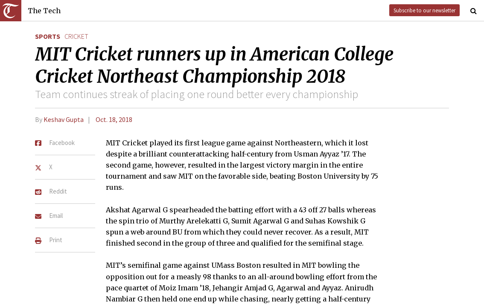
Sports (47, 36)
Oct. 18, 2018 (114, 119)
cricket (76, 36)
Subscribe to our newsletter (424, 10)
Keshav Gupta (64, 119)
